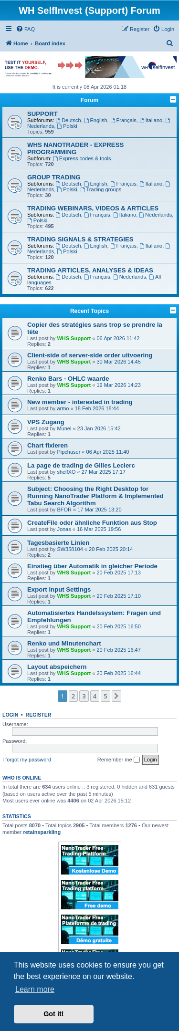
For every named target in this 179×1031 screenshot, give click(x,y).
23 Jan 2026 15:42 (99, 428)
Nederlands (155, 215)
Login (10, 715)
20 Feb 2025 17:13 (119, 572)
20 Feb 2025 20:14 (111, 549)
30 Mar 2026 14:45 (119, 361)
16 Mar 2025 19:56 (99, 529)
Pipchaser (68, 452)
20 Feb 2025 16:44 (119, 673)
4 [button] (94, 696)
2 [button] (73, 696)
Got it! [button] (53, 1014)
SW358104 (70, 549)
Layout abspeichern (57, 666)
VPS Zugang (45, 422)
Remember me (118, 760)
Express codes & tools (82, 158)
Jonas (64, 529)
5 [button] (105, 696)
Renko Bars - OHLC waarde (68, 378)
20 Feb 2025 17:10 (119, 596)
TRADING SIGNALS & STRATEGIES (80, 239)
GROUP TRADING (54, 177)
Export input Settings (59, 589)
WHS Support (74, 338)
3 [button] (83, 696)
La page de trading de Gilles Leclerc (81, 465)
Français (123, 120)
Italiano (150, 120)
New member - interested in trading (80, 402)
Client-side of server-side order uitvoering (89, 355)
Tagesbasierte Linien (58, 542)
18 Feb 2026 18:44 (97, 408)
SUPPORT (42, 113)
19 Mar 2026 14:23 (119, 385)
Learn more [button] (34, 989)
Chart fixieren (47, 445)
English (95, 120)
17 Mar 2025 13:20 (99, 509)
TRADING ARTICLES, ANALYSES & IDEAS (90, 270)
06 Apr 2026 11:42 (118, 338)
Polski (67, 126)
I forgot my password (26, 759)
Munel (64, 428)
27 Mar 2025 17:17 (104, 472)
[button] (116, 696)
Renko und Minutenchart (64, 643)
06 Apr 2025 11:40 (107, 452)
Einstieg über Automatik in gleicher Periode (92, 566)
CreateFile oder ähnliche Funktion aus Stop (92, 522)
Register (39, 715)
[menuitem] (25, 29)
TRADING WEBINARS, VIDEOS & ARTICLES (92, 208)
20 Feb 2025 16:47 (119, 650)
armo (63, 408)
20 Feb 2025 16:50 (119, 626)
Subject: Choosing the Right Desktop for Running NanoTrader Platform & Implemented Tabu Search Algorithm (95, 496)
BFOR (64, 509)
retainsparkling (42, 832)
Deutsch (68, 120)
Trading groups (100, 189)
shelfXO (66, 472)
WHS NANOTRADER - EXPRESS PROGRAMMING (75, 148)
